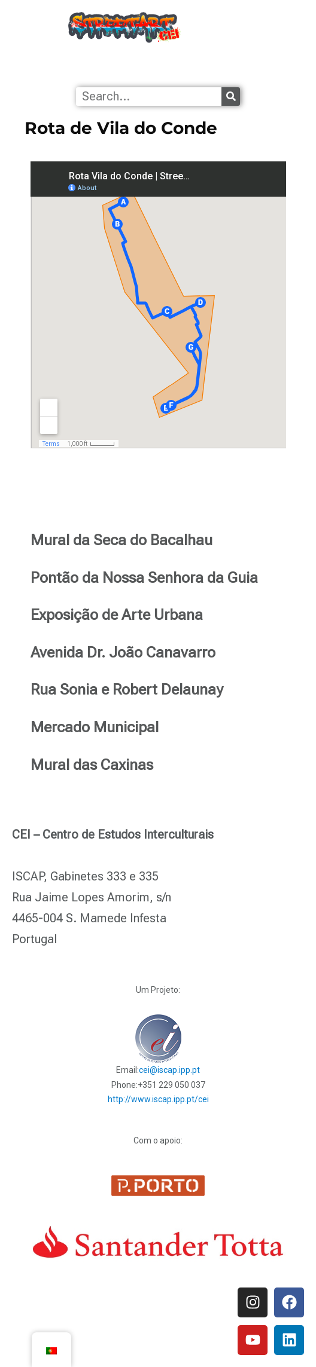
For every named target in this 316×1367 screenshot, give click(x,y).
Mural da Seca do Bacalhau (121, 540)
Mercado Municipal (95, 727)
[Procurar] (230, 96)
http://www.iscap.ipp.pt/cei (158, 1099)
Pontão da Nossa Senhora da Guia (144, 577)
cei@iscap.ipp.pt (169, 1070)
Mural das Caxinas (92, 764)
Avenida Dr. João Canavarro (123, 652)
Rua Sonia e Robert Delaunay (127, 689)
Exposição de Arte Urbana (117, 614)
